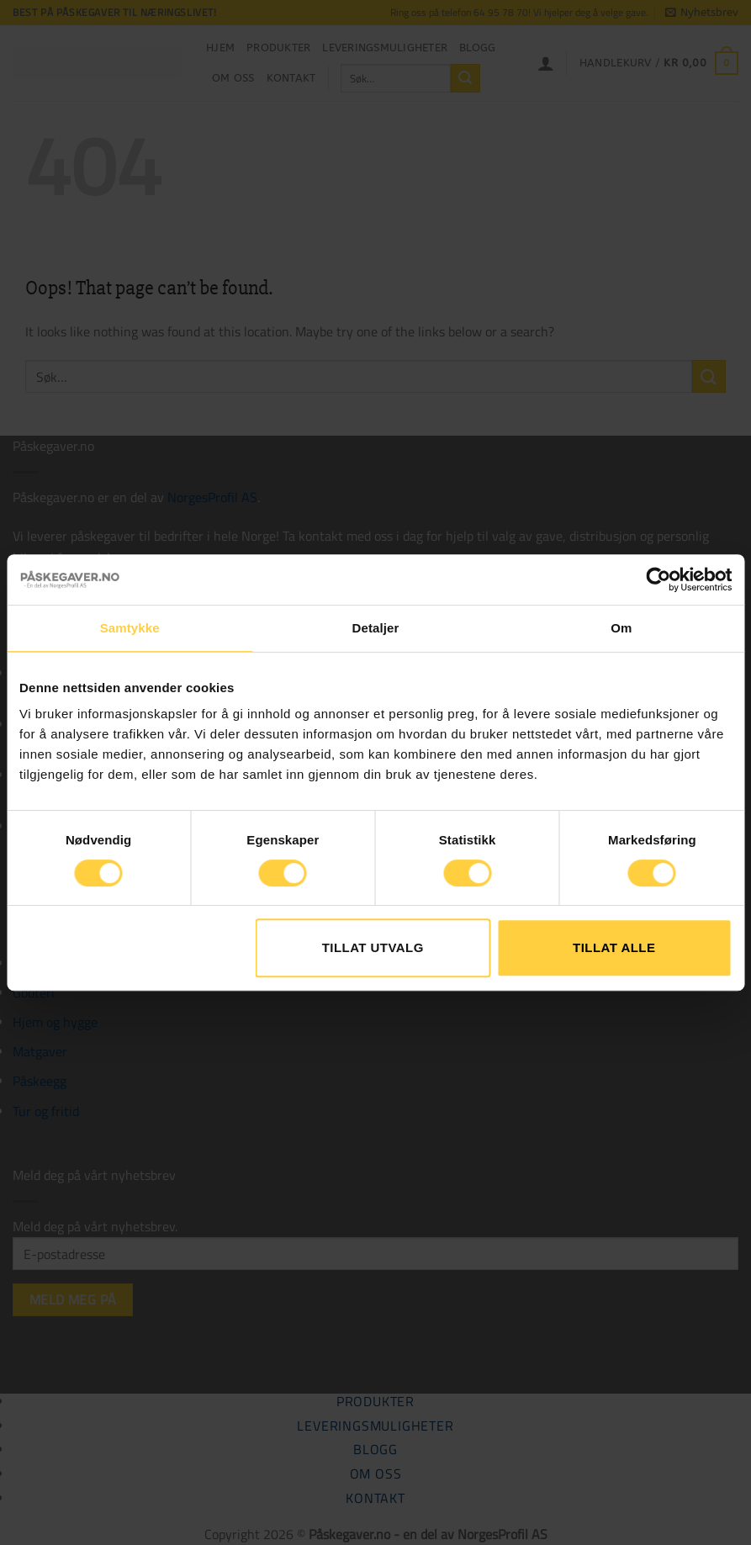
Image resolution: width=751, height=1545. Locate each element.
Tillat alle (614, 947)
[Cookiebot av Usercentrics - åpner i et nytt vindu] (658, 579)
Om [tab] (621, 628)
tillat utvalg (373, 947)
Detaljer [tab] (375, 628)
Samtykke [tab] (130, 628)
